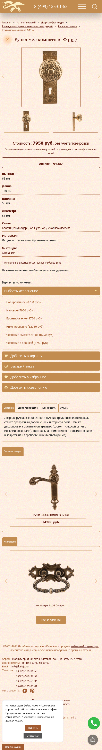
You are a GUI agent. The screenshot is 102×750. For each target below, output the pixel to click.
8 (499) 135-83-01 (26, 686)
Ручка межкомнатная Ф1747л (51, 514)
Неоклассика (62, 228)
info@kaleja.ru (19, 666)
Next (98, 76)
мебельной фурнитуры (84, 646)
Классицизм (9, 228)
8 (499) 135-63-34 (26, 681)
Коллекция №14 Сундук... (51, 605)
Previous (3, 76)
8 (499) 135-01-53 (50, 6)
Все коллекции (51, 620)
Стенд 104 (9, 252)
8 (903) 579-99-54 (26, 676)
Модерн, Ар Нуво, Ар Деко (35, 228)
